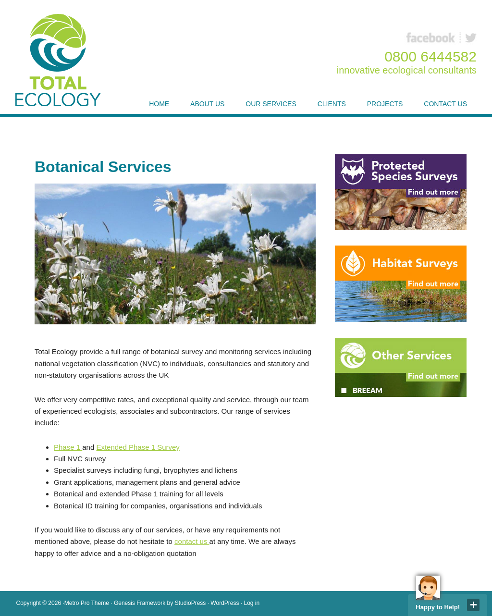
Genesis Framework (139, 603)
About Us (207, 104)
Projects (385, 104)
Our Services (271, 104)
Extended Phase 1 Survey (137, 447)
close (473, 605)
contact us (191, 541)
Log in (252, 603)
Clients (332, 104)
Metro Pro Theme (86, 603)
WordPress (224, 603)
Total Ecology (61, 60)
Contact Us (445, 104)
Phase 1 (68, 447)
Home (159, 104)
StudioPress (190, 603)
